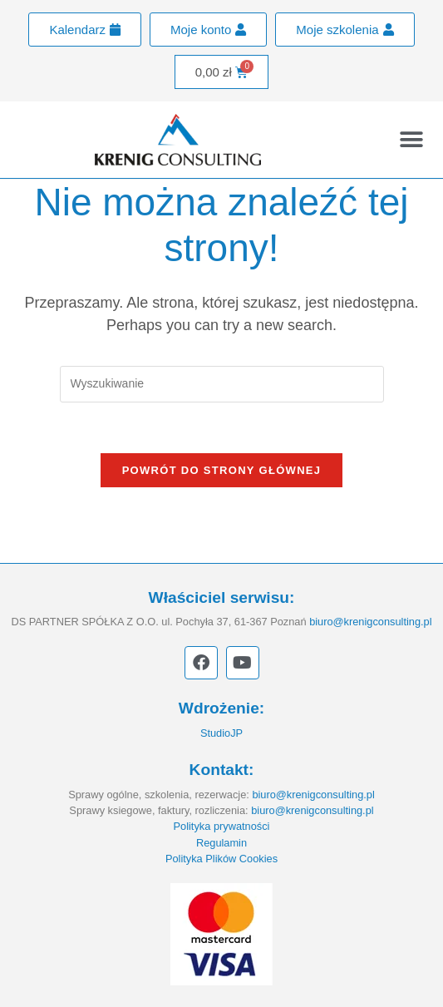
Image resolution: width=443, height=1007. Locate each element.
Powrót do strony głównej (222, 470)
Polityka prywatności (222, 826)
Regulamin (221, 843)
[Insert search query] (222, 384)
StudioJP (221, 733)
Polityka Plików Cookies (221, 858)
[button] (412, 140)
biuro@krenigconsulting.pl (370, 621)
